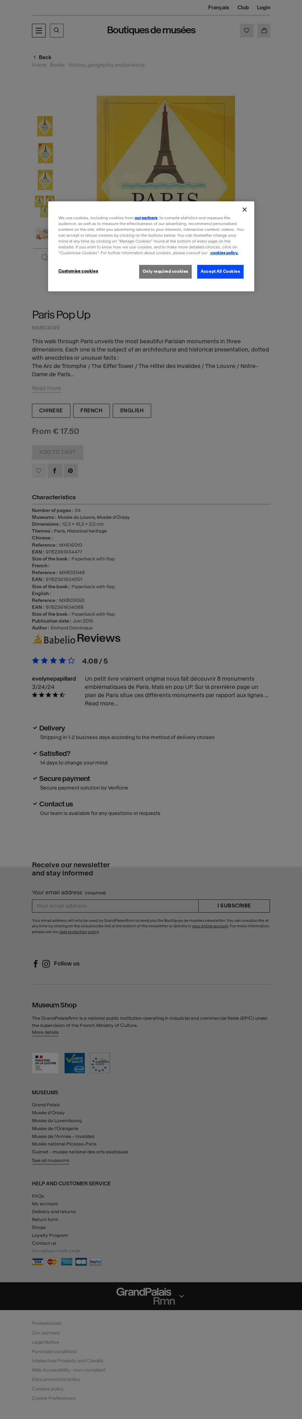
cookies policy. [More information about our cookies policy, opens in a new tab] (224, 253)
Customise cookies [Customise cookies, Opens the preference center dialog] (78, 271)
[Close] (244, 209)
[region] (151, 246)
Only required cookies (165, 271)
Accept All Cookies (220, 271)
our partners (146, 217)
